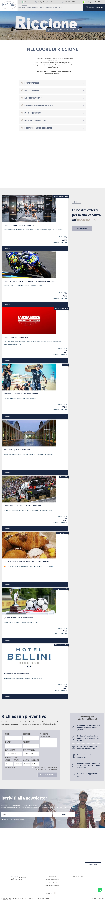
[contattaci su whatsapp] (100, 890)
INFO (56, 7)
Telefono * (27, 742)
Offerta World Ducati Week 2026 (16, 337)
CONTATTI (61, 7)
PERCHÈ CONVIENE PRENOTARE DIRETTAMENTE (65, 30)
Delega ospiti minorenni (52, 885)
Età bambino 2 (27, 759)
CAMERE (29, 7)
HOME (19, 7)
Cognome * (27, 734)
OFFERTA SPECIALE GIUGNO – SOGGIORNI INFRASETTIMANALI (27, 562)
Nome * (7, 734)
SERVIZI (42, 7)
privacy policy (52, 768)
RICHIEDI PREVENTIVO (94, 7)
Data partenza (29, 750)
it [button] (25, 2)
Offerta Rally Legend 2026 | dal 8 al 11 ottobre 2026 (23, 506)
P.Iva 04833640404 (6, 898)
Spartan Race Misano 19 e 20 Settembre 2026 (21, 394)
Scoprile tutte (82, 228)
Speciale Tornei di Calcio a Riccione (18, 618)
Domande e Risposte (52, 879)
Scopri (35, 248)
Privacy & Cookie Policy (46, 898)
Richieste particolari (45, 735)
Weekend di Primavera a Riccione (16, 674)
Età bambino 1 (17, 759)
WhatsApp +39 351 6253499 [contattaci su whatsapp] (92, 2)
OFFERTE (24, 7)
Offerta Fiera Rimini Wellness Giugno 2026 (20, 225)
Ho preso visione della (13, 819)
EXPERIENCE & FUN (50, 7)
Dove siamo (93, 865)
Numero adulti (8, 759)
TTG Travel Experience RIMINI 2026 (17, 450)
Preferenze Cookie (6, 900)
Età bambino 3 (35, 759)
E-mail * (8, 742)
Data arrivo (10, 750)
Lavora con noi (52, 882)
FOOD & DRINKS (36, 7)
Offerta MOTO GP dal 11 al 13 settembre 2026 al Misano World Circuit (29, 281)
